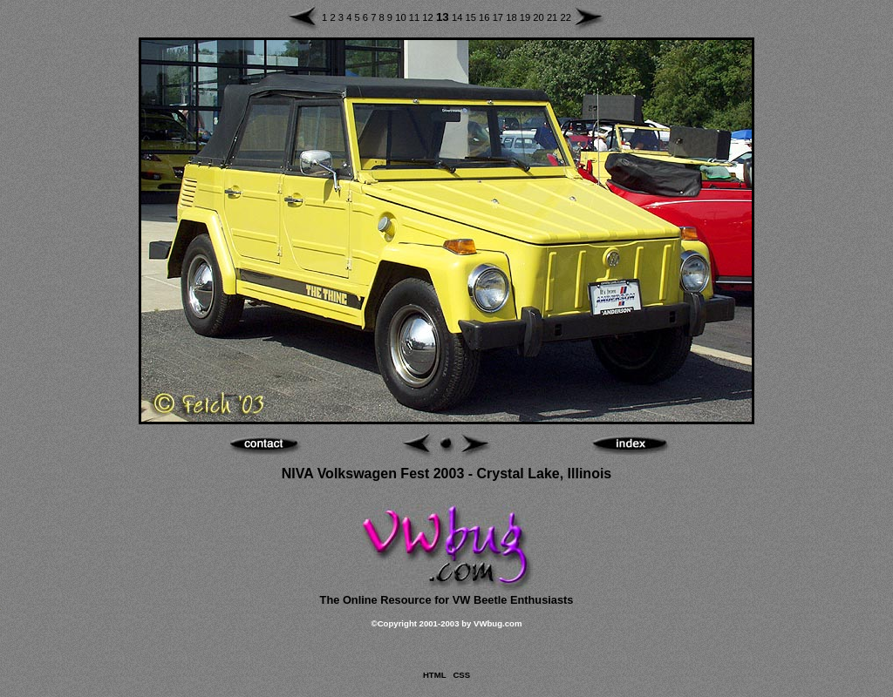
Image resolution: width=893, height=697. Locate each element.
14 (459, 17)
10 (402, 17)
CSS (461, 675)
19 (527, 17)
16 (486, 17)
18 (513, 17)
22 (565, 17)
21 (554, 17)
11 (416, 17)
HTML (434, 675)
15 (473, 17)
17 (500, 17)
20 (540, 17)
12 (429, 17)
